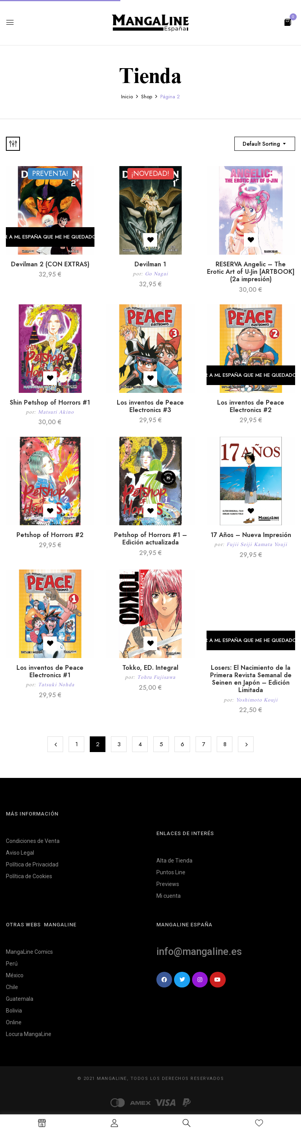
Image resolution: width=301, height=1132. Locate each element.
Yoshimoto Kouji (257, 700)
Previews (167, 884)
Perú (12, 963)
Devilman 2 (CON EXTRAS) (50, 264)
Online (14, 1022)
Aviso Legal (20, 853)
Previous (55, 744)
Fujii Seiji (239, 544)
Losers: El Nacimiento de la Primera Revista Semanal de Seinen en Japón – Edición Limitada (251, 679)
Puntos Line (170, 872)
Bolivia (14, 1010)
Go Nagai (156, 274)
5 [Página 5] (161, 744)
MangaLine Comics (29, 952)
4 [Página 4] (140, 744)
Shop (146, 96)
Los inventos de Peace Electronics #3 (150, 406)
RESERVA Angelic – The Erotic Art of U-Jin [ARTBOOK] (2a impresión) (251, 272)
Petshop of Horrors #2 (49, 534)
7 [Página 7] (203, 744)
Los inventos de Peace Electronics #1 (49, 671)
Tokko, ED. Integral (150, 667)
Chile (12, 987)
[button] (287, 21)
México (15, 975)
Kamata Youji (270, 544)
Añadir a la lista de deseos (150, 240)
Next (246, 744)
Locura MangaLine (28, 1034)
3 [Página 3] (119, 744)
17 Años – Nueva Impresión (250, 534)
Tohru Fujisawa (156, 677)
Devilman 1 (150, 264)
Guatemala (19, 999)
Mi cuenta (168, 896)
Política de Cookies (29, 876)
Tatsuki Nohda (56, 684)
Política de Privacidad (32, 864)
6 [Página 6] (182, 744)
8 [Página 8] (225, 744)
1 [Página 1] (76, 744)
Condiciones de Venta (33, 841)
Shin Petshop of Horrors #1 (50, 402)
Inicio (127, 96)
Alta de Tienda (174, 860)
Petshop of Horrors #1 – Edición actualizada (150, 538)
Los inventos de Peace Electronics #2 (250, 406)
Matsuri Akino (56, 412)
